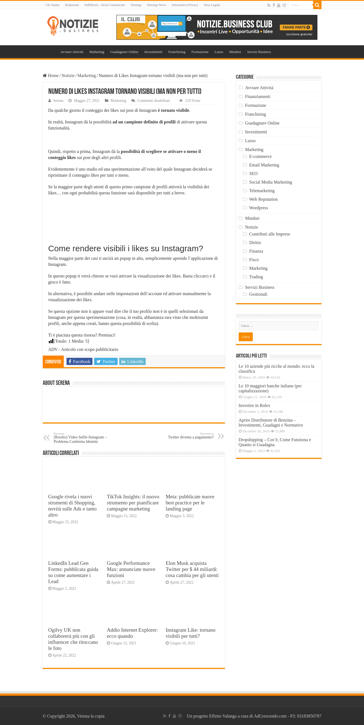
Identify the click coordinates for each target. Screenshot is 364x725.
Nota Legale (212, 5)
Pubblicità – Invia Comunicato (104, 5)
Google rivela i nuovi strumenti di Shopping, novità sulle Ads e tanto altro (72, 506)
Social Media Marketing (270, 182)
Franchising (176, 52)
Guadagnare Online (124, 52)
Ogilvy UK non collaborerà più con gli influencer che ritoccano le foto (73, 639)
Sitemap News (156, 5)
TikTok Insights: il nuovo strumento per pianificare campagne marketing (133, 503)
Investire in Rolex (254, 405)
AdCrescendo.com (270, 716)
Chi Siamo (53, 5)
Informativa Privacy (185, 5)
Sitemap (136, 5)
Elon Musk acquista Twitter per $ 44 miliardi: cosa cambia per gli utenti (192, 569)
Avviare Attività (71, 52)
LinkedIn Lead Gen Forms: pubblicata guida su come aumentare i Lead (73, 572)
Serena (58, 101)
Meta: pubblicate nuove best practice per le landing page (190, 503)
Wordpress (258, 207)
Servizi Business (259, 52)
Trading (256, 276)
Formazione (200, 52)
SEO (253, 173)
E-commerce (260, 156)
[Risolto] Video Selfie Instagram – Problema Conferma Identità (82, 438)
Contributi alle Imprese (269, 234)
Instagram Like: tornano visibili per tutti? (191, 633)
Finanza (256, 251)
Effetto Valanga (223, 716)
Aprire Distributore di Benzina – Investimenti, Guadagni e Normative (271, 422)
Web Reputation (263, 199)
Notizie (68, 75)
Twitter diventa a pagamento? (185, 435)
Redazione (72, 5)
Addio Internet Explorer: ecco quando (132, 633)
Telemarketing (262, 190)
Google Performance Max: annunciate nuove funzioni (131, 569)
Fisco (254, 259)
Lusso (219, 52)
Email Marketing (264, 165)
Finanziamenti (257, 96)
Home (50, 51)
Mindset (235, 52)
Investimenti (153, 52)
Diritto (255, 242)
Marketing (96, 52)
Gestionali (258, 294)
